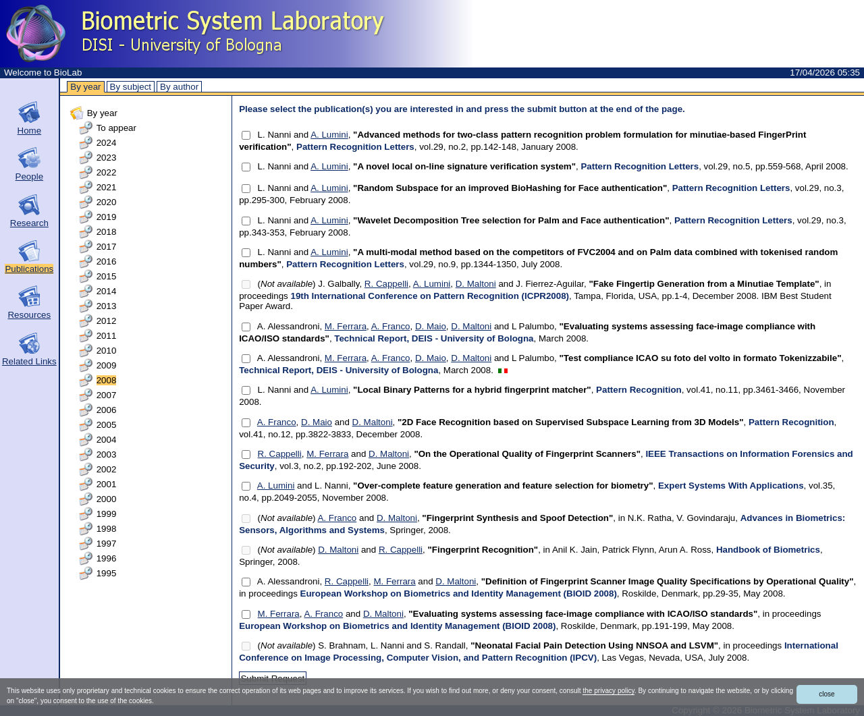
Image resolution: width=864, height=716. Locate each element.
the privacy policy (608, 690)
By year (85, 87)
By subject (131, 87)
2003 (107, 454)
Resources (29, 315)
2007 (107, 395)
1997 (107, 544)
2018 (107, 232)
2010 (107, 351)
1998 (107, 529)
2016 (107, 261)
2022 (107, 172)
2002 (107, 469)
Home (30, 131)
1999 (107, 514)
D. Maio (430, 326)
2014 (107, 291)
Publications (29, 269)
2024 (107, 143)
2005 (107, 425)
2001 (107, 484)
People (30, 176)
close (826, 694)
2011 (107, 336)
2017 (107, 247)
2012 (107, 321)
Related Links (29, 361)
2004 (107, 440)
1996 (107, 558)
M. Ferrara (346, 326)
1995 (107, 573)
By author (179, 87)
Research (29, 223)
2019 (107, 217)
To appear (116, 128)
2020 (107, 202)
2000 (107, 499)
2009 (107, 365)
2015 (107, 276)
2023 (107, 158)
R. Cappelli (386, 284)
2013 (107, 306)
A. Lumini (329, 135)
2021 (107, 187)
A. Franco (390, 326)
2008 (107, 380)
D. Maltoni (476, 284)
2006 (107, 410)
